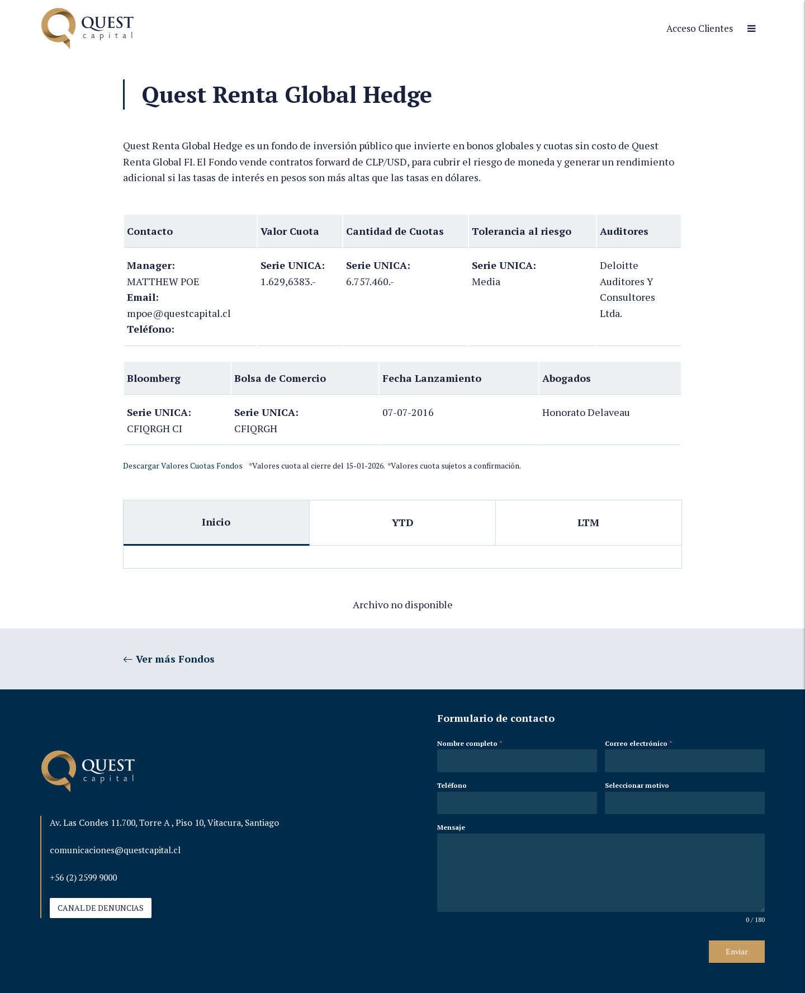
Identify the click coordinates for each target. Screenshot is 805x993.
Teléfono (452, 785)
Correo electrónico (639, 743)
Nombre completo (470, 743)
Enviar (737, 951)
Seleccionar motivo (637, 785)
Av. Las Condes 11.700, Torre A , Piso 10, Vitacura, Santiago (164, 822)
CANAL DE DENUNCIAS (101, 907)
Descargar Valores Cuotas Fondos (183, 466)
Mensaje (451, 827)
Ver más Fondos (169, 658)
